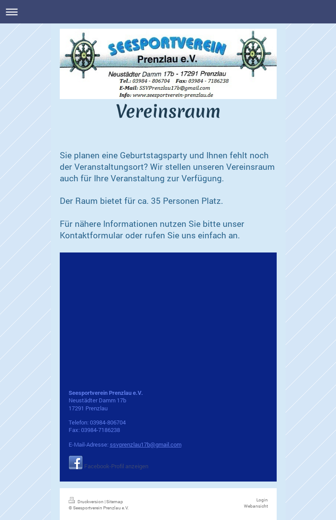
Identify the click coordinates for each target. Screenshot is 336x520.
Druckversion (86, 502)
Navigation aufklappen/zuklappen (168, 11)
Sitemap (114, 502)
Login (262, 500)
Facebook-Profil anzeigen (116, 466)
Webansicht (256, 506)
